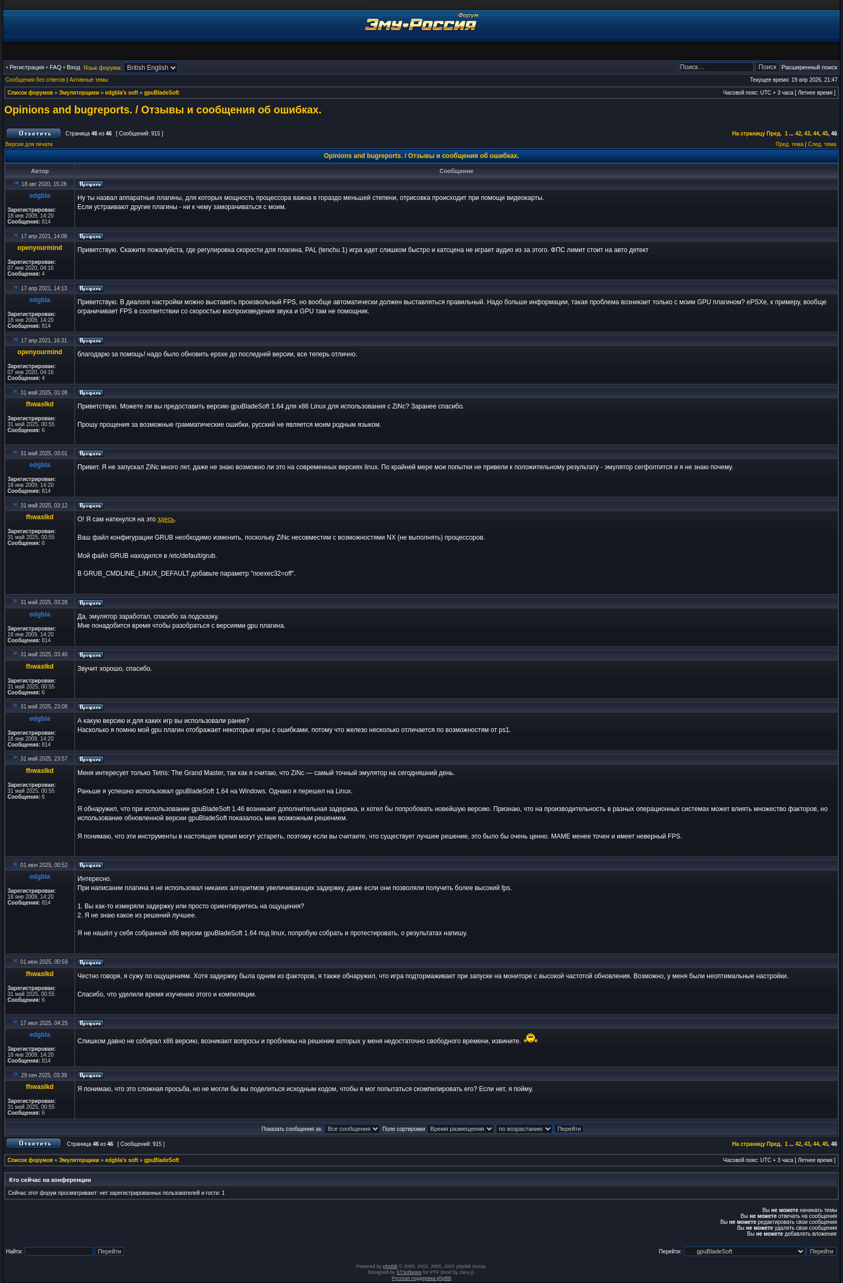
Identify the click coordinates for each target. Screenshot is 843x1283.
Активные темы (88, 80)
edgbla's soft (121, 93)
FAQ (55, 67)
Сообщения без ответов (35, 80)
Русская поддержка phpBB (422, 1278)
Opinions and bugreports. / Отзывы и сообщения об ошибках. (163, 110)
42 (798, 134)
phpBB (390, 1266)
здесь (166, 519)
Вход (73, 67)
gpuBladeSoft (161, 93)
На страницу (749, 134)
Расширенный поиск (809, 67)
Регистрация (27, 67)
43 (807, 134)
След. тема (822, 144)
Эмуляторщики (79, 93)
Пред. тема (790, 144)
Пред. (774, 134)
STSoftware (409, 1272)
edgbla (40, 195)
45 (825, 134)
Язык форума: (102, 67)
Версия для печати (29, 144)
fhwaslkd (39, 404)
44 (816, 134)
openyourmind (39, 248)
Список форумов (30, 93)
